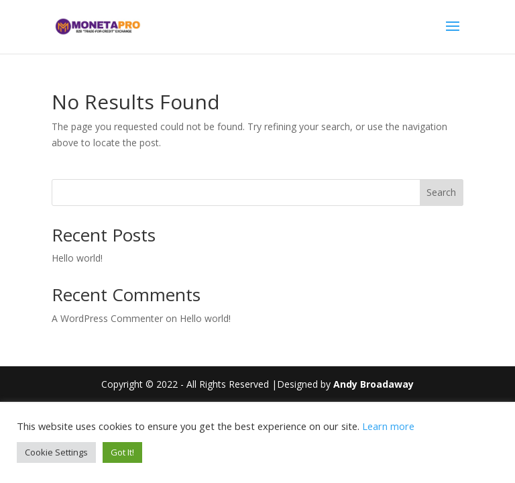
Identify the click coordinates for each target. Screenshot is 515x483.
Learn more (388, 426)
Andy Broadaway (373, 384)
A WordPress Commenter (107, 318)
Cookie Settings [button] (56, 452)
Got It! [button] (122, 452)
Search (441, 192)
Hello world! (77, 258)
